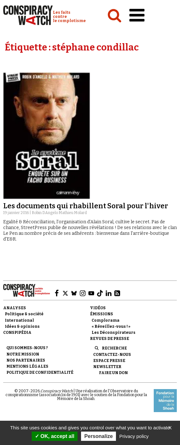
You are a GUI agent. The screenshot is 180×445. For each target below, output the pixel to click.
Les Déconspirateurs (113, 332)
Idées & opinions (22, 326)
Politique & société (24, 314)
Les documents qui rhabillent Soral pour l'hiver (85, 206)
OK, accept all (54, 436)
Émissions (101, 314)
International (19, 320)
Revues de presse (109, 338)
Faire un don (113, 373)
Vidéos (98, 308)
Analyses (14, 308)
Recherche (114, 348)
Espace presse (109, 360)
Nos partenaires (25, 360)
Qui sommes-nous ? (27, 348)
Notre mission (22, 354)
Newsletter (107, 366)
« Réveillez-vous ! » (111, 326)
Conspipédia (17, 332)
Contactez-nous (112, 354)
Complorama (105, 320)
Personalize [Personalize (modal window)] (98, 436)
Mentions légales (27, 366)
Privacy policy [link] (134, 436)
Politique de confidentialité (39, 372)
